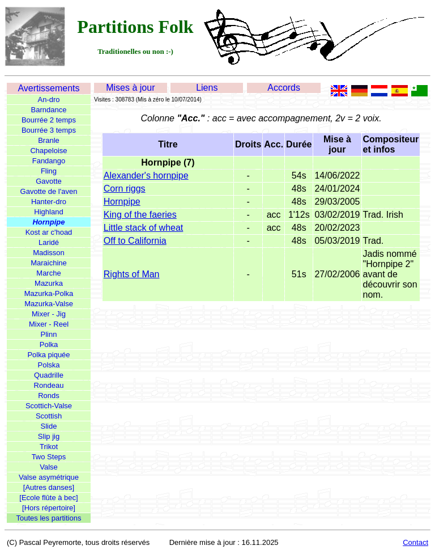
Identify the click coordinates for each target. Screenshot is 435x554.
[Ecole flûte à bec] (48, 497)
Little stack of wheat (144, 227)
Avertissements (48, 88)
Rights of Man (132, 274)
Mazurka (49, 283)
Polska (48, 365)
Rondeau (49, 385)
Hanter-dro (48, 201)
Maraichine (49, 263)
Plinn (49, 334)
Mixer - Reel (49, 324)
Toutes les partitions (49, 518)
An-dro (48, 99)
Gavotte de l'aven (49, 191)
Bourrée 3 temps (49, 130)
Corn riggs (125, 188)
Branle (48, 140)
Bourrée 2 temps (49, 120)
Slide (49, 426)
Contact (415, 542)
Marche (48, 273)
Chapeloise (48, 150)
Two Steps (49, 456)
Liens (207, 87)
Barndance (49, 109)
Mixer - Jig (49, 314)
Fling (49, 171)
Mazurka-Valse (48, 303)
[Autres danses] (48, 487)
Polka (49, 344)
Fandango (49, 161)
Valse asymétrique (49, 477)
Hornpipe (48, 222)
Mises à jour (130, 87)
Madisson (49, 252)
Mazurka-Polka (49, 293)
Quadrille (48, 375)
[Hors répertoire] (48, 508)
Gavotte (49, 181)
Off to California (135, 241)
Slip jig (48, 436)
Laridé (49, 242)
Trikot (49, 446)
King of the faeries (140, 214)
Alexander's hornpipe (146, 175)
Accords (283, 87)
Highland (48, 212)
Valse (49, 467)
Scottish (49, 416)
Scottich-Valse (48, 405)
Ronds (48, 395)
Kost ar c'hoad (48, 232)
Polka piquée (48, 354)
